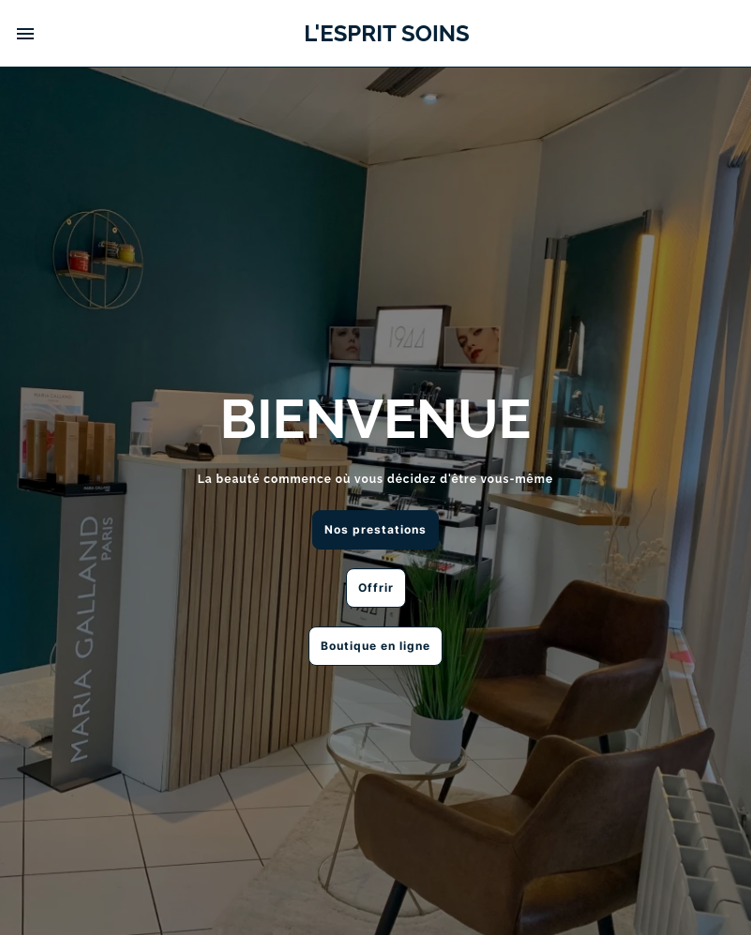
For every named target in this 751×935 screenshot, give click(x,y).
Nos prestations (375, 529)
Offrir (376, 588)
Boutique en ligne (375, 646)
